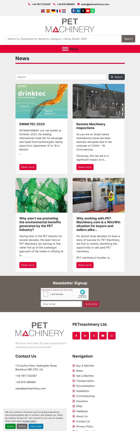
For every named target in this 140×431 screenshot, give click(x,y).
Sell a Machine (85, 375)
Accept (10, 426)
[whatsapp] (92, 10)
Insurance (82, 401)
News (79, 370)
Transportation (85, 380)
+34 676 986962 (66, 4)
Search (128, 38)
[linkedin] (78, 10)
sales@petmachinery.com (95, 4)
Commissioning (85, 396)
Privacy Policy (84, 426)
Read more (27, 167)
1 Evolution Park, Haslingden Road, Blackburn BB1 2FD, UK (36, 367)
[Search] (63, 38)
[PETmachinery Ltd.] (39, 329)
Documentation (85, 385)
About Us (82, 416)
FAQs (79, 406)
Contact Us (83, 421)
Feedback (82, 411)
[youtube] (87, 10)
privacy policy (29, 421)
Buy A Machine (85, 365)
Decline (22, 426)
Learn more (36, 426)
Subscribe (91, 304)
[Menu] (65, 49)
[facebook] (73, 10)
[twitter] (83, 10)
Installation (82, 391)
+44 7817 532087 (41, 4)
